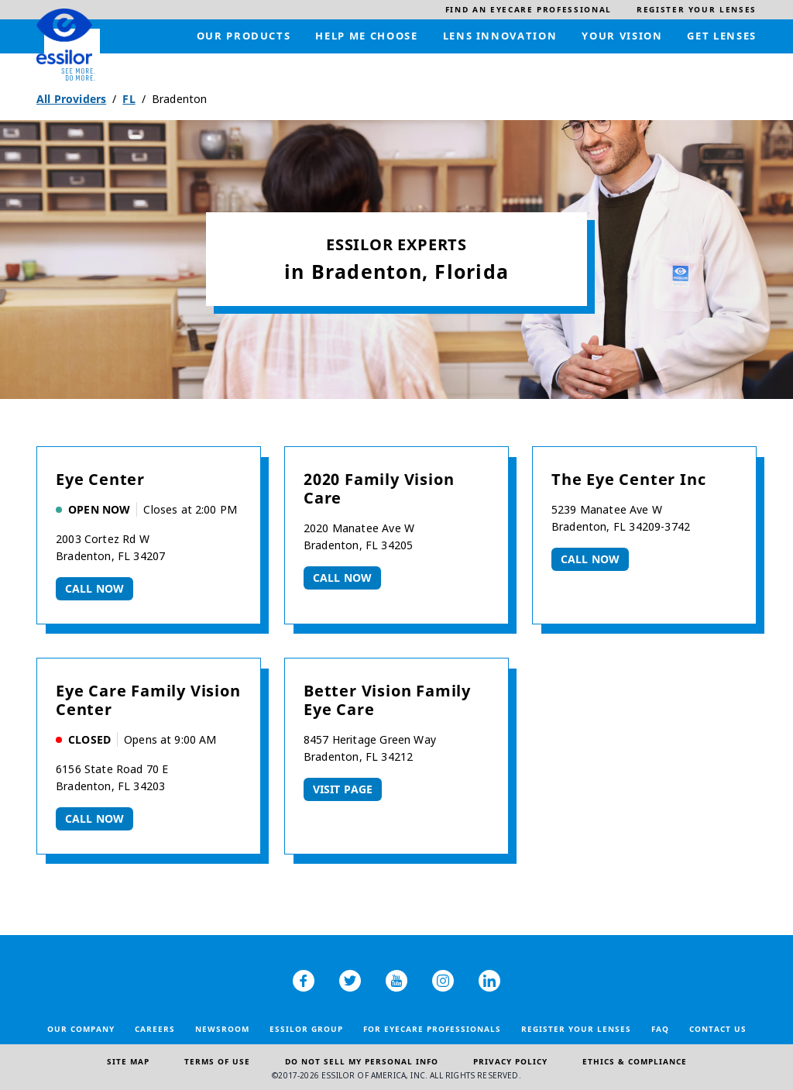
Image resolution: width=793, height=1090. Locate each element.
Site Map (128, 1061)
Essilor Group (306, 1028)
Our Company (81, 1028)
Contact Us (718, 1028)
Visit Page (342, 789)
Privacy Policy (510, 1061)
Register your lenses (576, 1028)
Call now (94, 588)
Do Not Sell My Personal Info (361, 1061)
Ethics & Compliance (634, 1061)
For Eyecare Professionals (432, 1028)
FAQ (660, 1028)
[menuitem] (528, 9)
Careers (155, 1028)
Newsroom (222, 1028)
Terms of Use (217, 1061)
